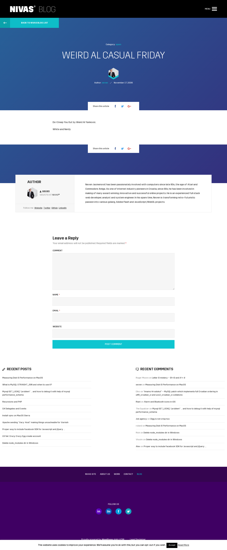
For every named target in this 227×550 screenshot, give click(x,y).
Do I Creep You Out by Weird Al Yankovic (74, 122)
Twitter (46, 208)
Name (56, 295)
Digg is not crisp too (160, 419)
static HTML (113, 539)
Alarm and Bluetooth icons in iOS (160, 402)
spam (118, 44)
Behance (109, 511)
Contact (128, 474)
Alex (138, 446)
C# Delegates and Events (14, 409)
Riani (138, 402)
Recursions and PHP (12, 402)
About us (105, 474)
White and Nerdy (62, 129)
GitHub (54, 208)
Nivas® (56, 195)
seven (139, 385)
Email (56, 311)
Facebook (119, 511)
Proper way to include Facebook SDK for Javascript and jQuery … (33, 429)
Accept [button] (171, 545)
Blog (139, 474)
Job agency (141, 419)
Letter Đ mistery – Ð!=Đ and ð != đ (168, 378)
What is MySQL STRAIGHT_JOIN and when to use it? (27, 385)
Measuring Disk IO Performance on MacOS (22, 378)
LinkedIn (63, 208)
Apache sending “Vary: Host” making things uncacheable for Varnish (35, 422)
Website (38, 208)
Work (117, 474)
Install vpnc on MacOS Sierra (16, 416)
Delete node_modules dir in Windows (20, 443)
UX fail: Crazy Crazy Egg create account (21, 436)
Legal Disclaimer (138, 539)
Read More (183, 545)
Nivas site (90, 474)
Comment (58, 251)
